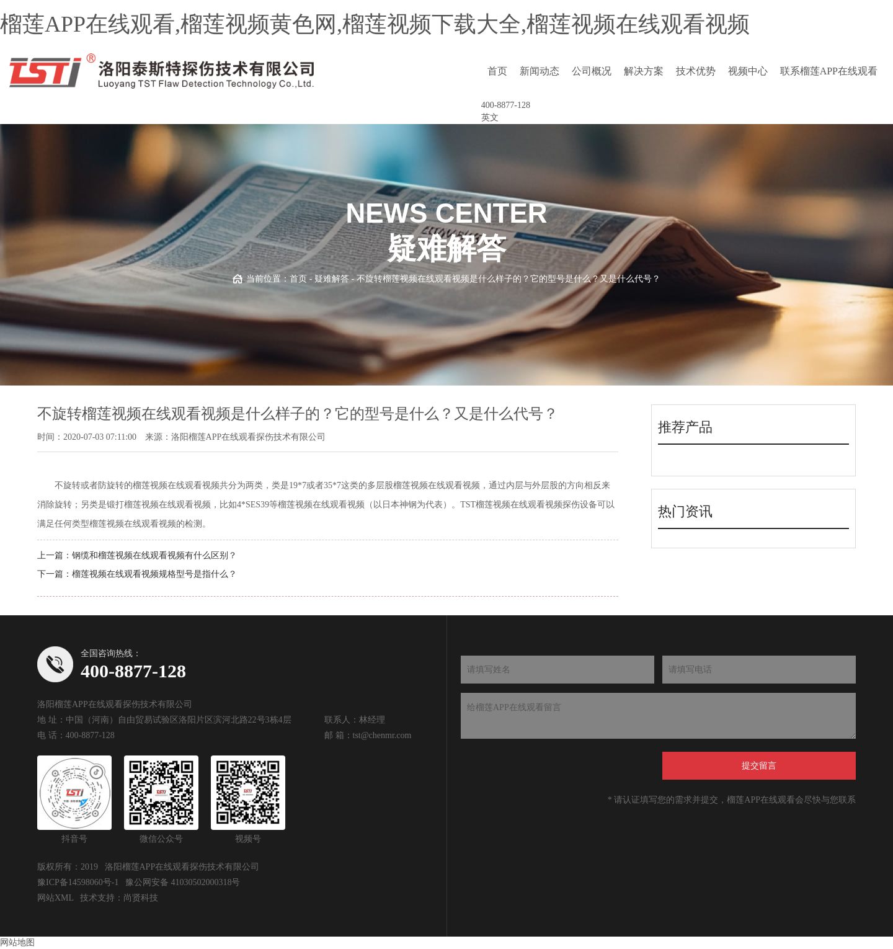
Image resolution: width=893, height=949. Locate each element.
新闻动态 (539, 71)
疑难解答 (331, 278)
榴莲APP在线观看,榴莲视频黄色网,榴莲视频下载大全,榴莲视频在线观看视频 (375, 24)
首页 (497, 71)
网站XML (55, 897)
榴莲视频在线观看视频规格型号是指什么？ (154, 574)
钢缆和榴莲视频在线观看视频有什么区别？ (154, 555)
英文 (490, 117)
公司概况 (591, 71)
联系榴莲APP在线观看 (828, 71)
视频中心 (748, 71)
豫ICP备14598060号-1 (77, 882)
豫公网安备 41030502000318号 (183, 882)
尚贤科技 (140, 897)
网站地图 (17, 942)
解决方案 (644, 71)
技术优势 (696, 71)
